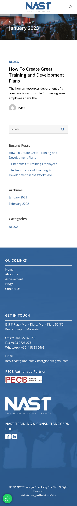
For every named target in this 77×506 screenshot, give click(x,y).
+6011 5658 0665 (32, 347)
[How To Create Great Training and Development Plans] (38, 87)
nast (21, 108)
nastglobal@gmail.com (52, 361)
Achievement (14, 279)
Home (9, 269)
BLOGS (14, 62)
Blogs (9, 284)
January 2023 (18, 197)
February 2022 (19, 204)
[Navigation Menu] (5, 7)
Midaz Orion (49, 495)
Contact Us (12, 289)
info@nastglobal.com (20, 361)
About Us (11, 274)
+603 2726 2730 (25, 338)
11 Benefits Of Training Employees (33, 164)
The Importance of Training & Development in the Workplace (30, 172)
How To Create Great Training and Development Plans (33, 155)
